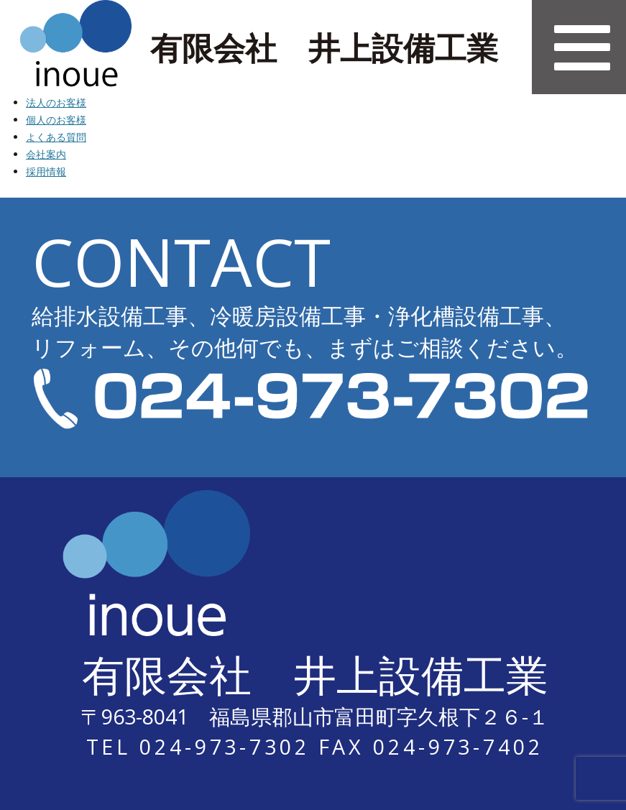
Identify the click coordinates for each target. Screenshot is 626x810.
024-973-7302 (224, 746)
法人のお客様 (56, 102)
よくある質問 (56, 137)
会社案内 (46, 154)
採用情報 (46, 171)
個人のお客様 (56, 119)
